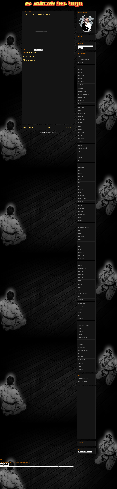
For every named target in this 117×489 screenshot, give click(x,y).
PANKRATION (81, 274)
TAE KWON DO (81, 319)
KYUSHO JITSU (81, 236)
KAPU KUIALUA (81, 173)
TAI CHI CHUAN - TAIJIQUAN (84, 325)
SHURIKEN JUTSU (82, 303)
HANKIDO (80, 126)
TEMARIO (80, 334)
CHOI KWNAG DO (81, 82)
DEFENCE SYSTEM (81, 97)
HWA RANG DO (81, 138)
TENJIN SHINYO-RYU (82, 338)
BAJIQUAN (80, 63)
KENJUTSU (80, 189)
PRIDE (79, 281)
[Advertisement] (48, 111)
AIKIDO (79, 56)
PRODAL (80, 284)
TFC (79, 341)
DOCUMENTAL (81, 100)
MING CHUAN (81, 255)
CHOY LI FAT (80, 85)
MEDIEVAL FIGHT (81, 252)
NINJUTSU (80, 271)
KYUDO (79, 230)
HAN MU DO (80, 123)
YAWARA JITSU (81, 369)
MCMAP (79, 249)
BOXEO (79, 66)
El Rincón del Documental (83, 381)
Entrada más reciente (28, 127)
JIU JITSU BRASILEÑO (82, 148)
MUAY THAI (80, 265)
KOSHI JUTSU (81, 208)
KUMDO (79, 217)
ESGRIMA (80, 104)
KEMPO (79, 183)
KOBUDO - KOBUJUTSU (31, 52)
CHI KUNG (80, 78)
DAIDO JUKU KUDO (82, 91)
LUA (79, 246)
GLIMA (79, 110)
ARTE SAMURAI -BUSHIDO (83, 59)
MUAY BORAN (81, 262)
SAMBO (79, 290)
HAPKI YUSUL (81, 132)
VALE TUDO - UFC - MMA (83, 350)
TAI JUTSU (80, 328)
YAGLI (79, 366)
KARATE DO (80, 176)
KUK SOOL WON (81, 214)
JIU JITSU (80, 145)
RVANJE (79, 287)
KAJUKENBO (80, 164)
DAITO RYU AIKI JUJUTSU (83, 94)
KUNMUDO (80, 221)
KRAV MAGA (80, 211)
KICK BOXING (81, 195)
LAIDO (79, 240)
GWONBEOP (80, 116)
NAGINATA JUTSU (82, 268)
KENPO (79, 192)
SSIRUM (80, 309)
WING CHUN (80, 357)
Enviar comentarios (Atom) (50, 132)
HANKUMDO (80, 129)
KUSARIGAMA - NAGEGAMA (83, 227)
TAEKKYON (80, 322)
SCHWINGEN (80, 300)
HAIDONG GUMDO (82, 119)
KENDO (79, 186)
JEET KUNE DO (81, 142)
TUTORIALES (80, 344)
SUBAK (79, 312)
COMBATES (80, 88)
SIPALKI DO (80, 306)
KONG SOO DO (81, 202)
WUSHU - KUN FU (81, 360)
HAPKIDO (80, 135)
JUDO (79, 151)
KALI (79, 170)
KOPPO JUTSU (81, 205)
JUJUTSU (80, 154)
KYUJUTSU (80, 233)
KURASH (80, 224)
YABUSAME (80, 363)
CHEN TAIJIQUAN (81, 75)
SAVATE (79, 296)
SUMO (79, 315)
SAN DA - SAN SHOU (82, 293)
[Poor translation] (6, 464)
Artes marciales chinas (83, 378)
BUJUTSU (80, 69)
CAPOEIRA (80, 72)
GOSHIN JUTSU (81, 113)
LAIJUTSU (80, 243)
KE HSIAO (80, 180)
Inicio (49, 127)
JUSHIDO (80, 157)
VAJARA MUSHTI (81, 347)
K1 (78, 161)
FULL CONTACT (81, 107)
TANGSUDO (80, 331)
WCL (79, 353)
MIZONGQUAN (81, 259)
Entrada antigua (69, 127)
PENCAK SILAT (81, 278)
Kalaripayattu (81, 167)
